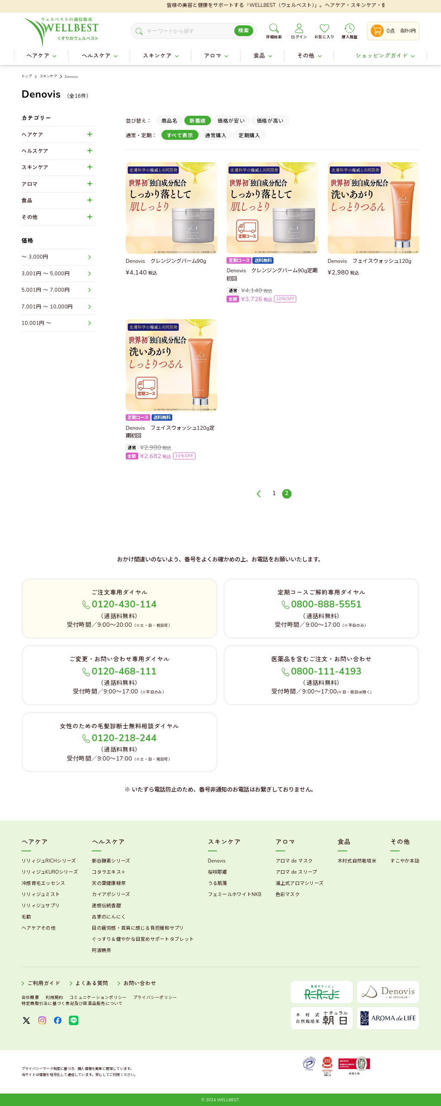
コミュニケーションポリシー (98, 997)
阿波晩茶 (101, 950)
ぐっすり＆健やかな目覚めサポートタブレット (143, 939)
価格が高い (270, 120)
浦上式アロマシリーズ (300, 883)
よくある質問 (91, 983)
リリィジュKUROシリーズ (50, 872)
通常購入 (216, 135)
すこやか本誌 (404, 861)
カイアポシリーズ (111, 894)
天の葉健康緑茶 (109, 883)
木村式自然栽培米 (357, 861)
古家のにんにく (109, 917)
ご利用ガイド (43, 983)
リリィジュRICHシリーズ (49, 861)
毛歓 (26, 917)
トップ (27, 76)
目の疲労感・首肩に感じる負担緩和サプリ (138, 928)
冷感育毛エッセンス (43, 883)
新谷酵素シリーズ (111, 861)
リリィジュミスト (41, 894)
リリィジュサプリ (41, 906)
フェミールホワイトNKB (235, 894)
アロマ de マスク (294, 861)
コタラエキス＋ (109, 872)
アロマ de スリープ (296, 872)
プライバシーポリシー (155, 997)
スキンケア (48, 76)
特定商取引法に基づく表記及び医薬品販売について (72, 1003)
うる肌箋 (217, 883)
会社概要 (30, 997)
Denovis (71, 76)
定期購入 (249, 135)
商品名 (169, 120)
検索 (243, 30)
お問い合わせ (139, 983)
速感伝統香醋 (106, 906)
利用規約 (54, 997)
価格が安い (231, 120)
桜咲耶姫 (217, 872)
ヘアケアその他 (39, 928)
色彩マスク (288, 894)
